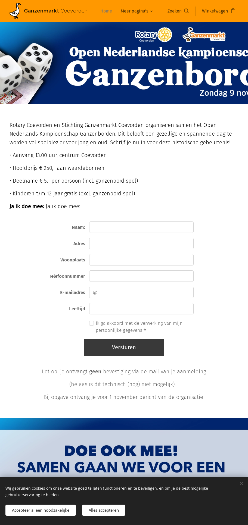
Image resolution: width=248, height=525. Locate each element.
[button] (178, 11)
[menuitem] (107, 11)
